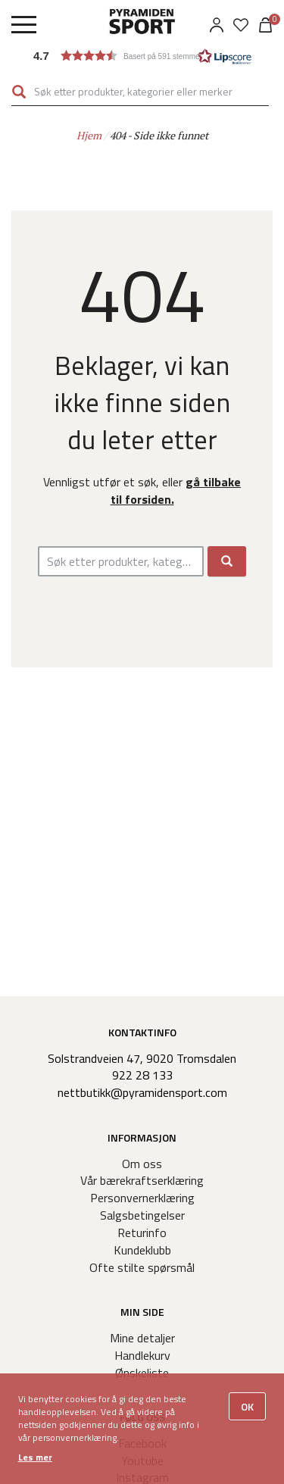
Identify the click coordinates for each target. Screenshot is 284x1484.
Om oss (142, 1163)
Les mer (35, 1457)
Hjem (88, 135)
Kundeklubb (142, 1250)
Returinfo (142, 1232)
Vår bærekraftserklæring (142, 1180)
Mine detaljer (142, 1337)
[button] (142, 55)
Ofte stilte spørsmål (142, 1267)
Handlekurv (142, 1355)
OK (247, 1406)
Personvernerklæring (142, 1197)
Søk (19, 91)
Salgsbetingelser (142, 1215)
